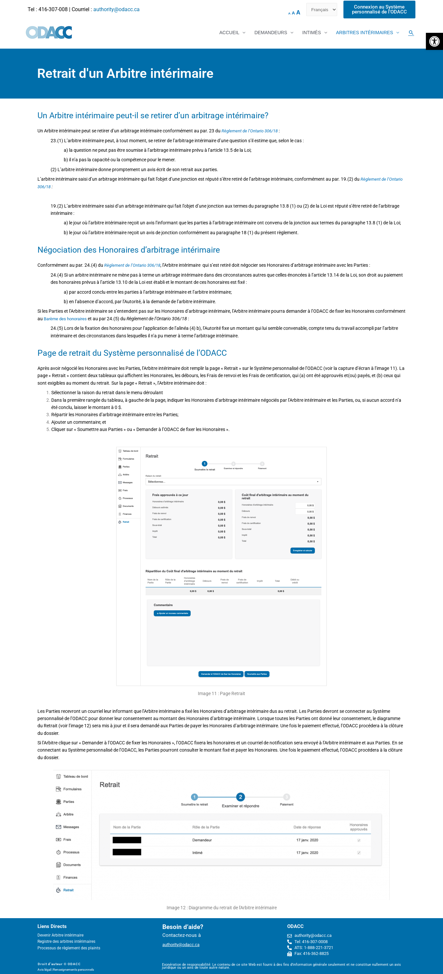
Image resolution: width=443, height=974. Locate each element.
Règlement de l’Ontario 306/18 (252, 131)
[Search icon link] (411, 33)
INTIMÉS (311, 32)
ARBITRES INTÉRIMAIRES (364, 32)
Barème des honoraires (67, 318)
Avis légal (44, 969)
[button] (434, 41)
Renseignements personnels (73, 969)
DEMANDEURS (270, 32)
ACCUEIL (229, 32)
